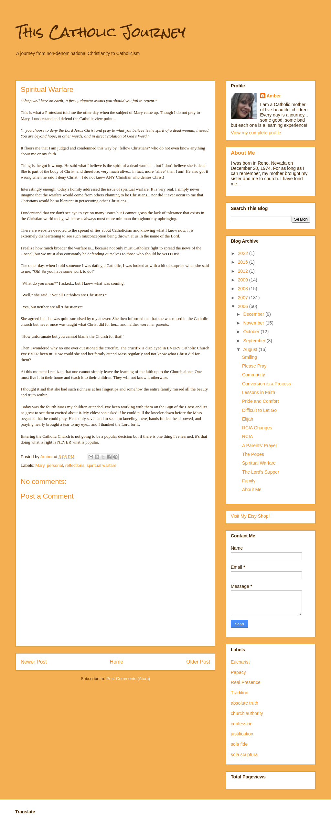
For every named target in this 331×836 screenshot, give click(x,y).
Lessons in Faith (258, 392)
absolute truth (244, 703)
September (254, 340)
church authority (247, 713)
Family (248, 480)
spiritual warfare (101, 465)
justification (242, 733)
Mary (40, 465)
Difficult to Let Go (259, 410)
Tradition (239, 692)
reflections (74, 465)
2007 (243, 297)
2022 (243, 253)
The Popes (253, 454)
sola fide (239, 744)
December (254, 314)
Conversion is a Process (266, 383)
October (252, 331)
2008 (243, 288)
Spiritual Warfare (259, 463)
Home (116, 662)
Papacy (238, 672)
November (254, 322)
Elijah (247, 419)
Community (253, 374)
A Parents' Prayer (259, 445)
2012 (243, 271)
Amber (274, 95)
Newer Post (34, 662)
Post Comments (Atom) (128, 678)
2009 (243, 279)
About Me (243, 153)
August (250, 349)
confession (241, 723)
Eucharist (240, 662)
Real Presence (246, 682)
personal (55, 465)
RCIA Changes (257, 427)
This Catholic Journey (101, 32)
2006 (243, 306)
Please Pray (254, 365)
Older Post (198, 662)
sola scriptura (244, 754)
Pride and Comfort (260, 401)
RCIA (247, 436)
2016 (243, 262)
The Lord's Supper (260, 472)
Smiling (249, 357)
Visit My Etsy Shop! (250, 516)
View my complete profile (256, 132)
